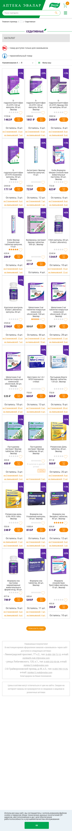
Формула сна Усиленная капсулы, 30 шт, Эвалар (36, 516)
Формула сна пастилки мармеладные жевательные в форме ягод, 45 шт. (13, 585)
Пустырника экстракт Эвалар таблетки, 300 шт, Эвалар (13, 450)
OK (37, 825)
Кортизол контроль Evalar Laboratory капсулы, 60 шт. (13, 309)
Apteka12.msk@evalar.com (39, 672)
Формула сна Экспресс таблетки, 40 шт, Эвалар (58, 516)
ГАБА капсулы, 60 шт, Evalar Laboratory (58, 241)
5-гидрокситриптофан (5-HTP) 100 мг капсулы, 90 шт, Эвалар (36, 105)
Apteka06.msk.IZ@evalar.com (36, 658)
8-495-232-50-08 (51, 661)
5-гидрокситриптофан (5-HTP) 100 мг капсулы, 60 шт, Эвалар (13, 105)
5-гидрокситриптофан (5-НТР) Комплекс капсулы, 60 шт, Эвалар (13, 174)
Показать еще (36, 628)
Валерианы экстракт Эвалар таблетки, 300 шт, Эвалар (36, 242)
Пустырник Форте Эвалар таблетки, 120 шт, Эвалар (58, 379)
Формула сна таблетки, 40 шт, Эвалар (36, 583)
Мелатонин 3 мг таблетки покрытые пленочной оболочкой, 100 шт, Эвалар (36, 311)
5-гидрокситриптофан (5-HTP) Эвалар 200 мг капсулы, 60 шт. (58, 103)
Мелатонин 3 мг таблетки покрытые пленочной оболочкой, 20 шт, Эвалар (58, 311)
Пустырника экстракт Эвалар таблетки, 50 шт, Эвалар (36, 450)
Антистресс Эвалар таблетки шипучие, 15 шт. (36, 172)
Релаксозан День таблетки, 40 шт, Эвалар (58, 449)
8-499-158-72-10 (53, 654)
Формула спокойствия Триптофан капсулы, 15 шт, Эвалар (58, 584)
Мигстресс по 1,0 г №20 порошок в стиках (36, 379)
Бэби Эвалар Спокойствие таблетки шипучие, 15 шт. (13, 243)
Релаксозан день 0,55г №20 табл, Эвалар (13, 516)
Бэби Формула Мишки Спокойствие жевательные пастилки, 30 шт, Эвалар (58, 174)
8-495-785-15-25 (60, 669)
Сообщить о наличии (41, 470)
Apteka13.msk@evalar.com (36, 665)
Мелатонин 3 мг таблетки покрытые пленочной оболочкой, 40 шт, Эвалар (13, 381)
